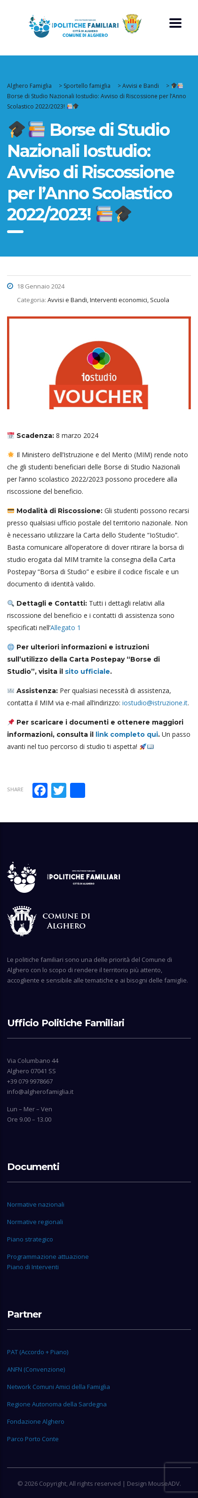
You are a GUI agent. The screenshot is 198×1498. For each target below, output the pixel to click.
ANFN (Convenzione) (36, 1369)
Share (15, 789)
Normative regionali (35, 1221)
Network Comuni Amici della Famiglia (58, 1386)
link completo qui (126, 734)
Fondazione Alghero (35, 1421)
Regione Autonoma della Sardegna (57, 1404)
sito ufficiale (87, 671)
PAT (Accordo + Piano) (37, 1352)
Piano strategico (30, 1239)
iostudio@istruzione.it (155, 702)
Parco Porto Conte (33, 1439)
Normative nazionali (35, 1204)
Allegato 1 (65, 627)
